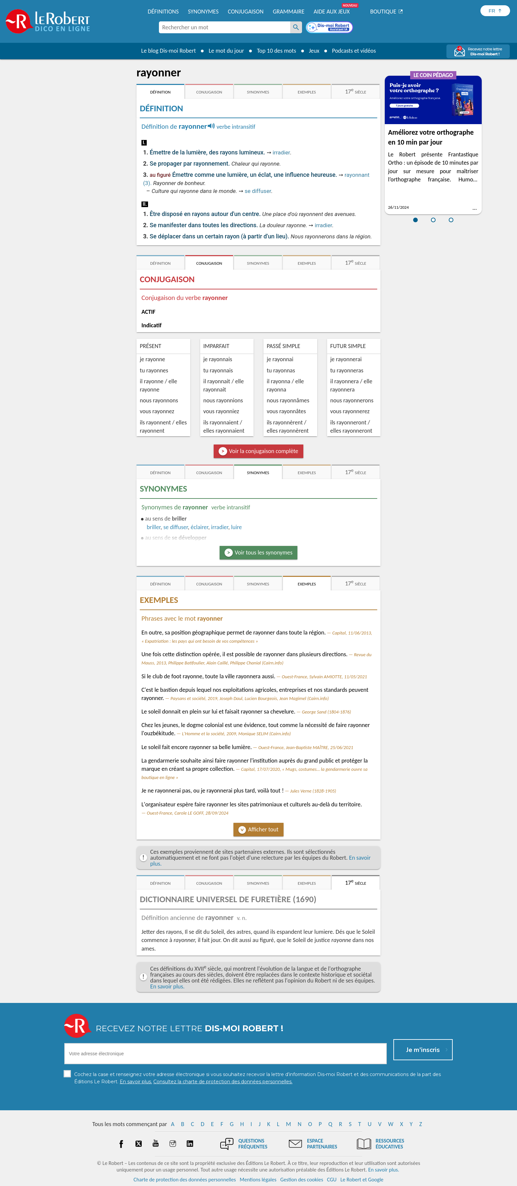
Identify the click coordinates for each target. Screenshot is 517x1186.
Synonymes (203, 11)
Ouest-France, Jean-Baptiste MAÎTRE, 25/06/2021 (305, 747)
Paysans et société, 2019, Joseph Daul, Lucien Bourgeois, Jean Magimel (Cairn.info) (249, 698)
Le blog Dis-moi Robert (168, 50)
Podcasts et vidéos (354, 50)
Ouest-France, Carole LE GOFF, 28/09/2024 (187, 813)
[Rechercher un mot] (296, 27)
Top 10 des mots (276, 50)
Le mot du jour (226, 50)
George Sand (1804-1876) (326, 712)
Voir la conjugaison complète (263, 451)
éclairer (199, 527)
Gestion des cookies (301, 1179)
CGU (332, 1179)
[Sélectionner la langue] (495, 10)
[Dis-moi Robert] (330, 28)
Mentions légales (258, 1179)
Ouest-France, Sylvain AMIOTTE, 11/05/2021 (324, 677)
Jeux (314, 50)
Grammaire (288, 11)
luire (236, 527)
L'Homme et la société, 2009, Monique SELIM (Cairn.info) (236, 734)
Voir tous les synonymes (263, 552)
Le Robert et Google (361, 1179)
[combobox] (224, 27)
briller (154, 527)
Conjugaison (245, 11)
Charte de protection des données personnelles (185, 1179)
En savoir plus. (167, 986)
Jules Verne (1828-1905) (313, 791)
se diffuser (258, 191)
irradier (281, 152)
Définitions (163, 11)
